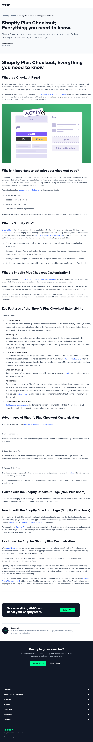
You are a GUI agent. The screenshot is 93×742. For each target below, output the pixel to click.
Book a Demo (38, 663)
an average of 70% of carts (29, 190)
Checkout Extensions (73, 359)
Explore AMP (68, 610)
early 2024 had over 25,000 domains (48, 235)
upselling (70, 473)
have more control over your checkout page (39, 279)
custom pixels (21, 394)
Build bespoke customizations (17, 405)
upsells (67, 373)
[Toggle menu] (89, 4)
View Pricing (55, 663)
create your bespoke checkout (32, 522)
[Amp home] (6, 5)
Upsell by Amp (21, 527)
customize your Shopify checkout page (39, 424)
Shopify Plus (7, 230)
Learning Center (9, 16)
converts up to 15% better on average (52, 94)
